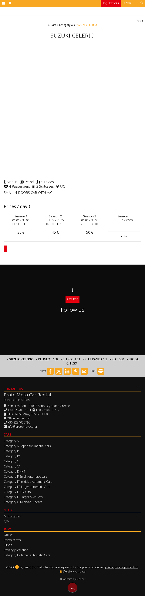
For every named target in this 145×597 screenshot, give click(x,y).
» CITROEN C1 (70, 360)
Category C (11, 462)
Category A (66, 25)
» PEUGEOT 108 (47, 360)
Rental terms (12, 541)
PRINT (97, 372)
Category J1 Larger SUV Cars (23, 498)
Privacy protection (16, 551)
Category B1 (12, 457)
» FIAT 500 (116, 360)
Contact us (13, 390)
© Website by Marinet (73, 580)
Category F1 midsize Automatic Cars (28, 482)
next (140, 21)
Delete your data (73, 572)
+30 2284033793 (19, 423)
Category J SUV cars (17, 492)
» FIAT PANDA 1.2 (95, 360)
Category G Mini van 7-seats (23, 503)
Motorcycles (12, 517)
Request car (110, 3)
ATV (6, 522)
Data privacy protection (122, 568)
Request (72, 299)
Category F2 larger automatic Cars (27, 487)
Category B (11, 452)
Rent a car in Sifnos (17, 400)
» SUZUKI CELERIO (20, 360)
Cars (53, 25)
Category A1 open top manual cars (27, 447)
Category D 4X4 (14, 472)
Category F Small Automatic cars (25, 477)
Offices (8, 535)
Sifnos (8, 546)
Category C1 (12, 467)
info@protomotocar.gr (22, 427)
